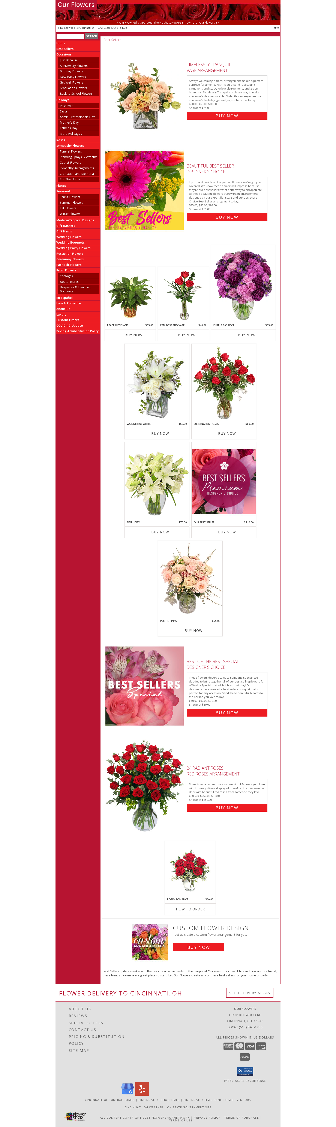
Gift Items (64, 231)
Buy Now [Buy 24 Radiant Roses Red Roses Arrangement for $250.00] (227, 808)
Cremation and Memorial (77, 174)
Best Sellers (65, 49)
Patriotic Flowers (68, 265)
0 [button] (276, 27)
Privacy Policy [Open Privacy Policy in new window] (207, 1118)
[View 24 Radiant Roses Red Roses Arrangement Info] (144, 787)
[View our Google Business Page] (127, 1095)
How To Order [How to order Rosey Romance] (190, 909)
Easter (64, 111)
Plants (61, 186)
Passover (66, 106)
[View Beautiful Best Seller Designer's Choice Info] (144, 191)
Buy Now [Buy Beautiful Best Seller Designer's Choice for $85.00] (227, 217)
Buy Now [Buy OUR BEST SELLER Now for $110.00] (227, 532)
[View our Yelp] (142, 1095)
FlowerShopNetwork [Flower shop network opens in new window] (171, 1118)
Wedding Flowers (68, 237)
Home (60, 43)
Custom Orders (67, 320)
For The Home (70, 179)
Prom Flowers (66, 270)
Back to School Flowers (76, 93)
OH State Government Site (189, 1107)
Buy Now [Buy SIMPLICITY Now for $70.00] (160, 532)
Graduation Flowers (73, 88)
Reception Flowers (69, 253)
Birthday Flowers (71, 71)
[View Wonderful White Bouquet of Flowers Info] (157, 383)
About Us (63, 309)
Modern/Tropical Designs (75, 220)
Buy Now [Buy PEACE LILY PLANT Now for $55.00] (133, 335)
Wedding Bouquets (70, 242)
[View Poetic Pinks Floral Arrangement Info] (190, 580)
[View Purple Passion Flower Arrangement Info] (243, 284)
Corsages (66, 276)
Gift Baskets (65, 226)
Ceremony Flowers (70, 259)
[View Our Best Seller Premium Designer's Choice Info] (224, 481)
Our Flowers (76, 4)
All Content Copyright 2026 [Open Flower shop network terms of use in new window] (125, 1118)
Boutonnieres (69, 282)
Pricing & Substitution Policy (77, 331)
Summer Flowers (71, 203)
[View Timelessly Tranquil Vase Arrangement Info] (144, 89)
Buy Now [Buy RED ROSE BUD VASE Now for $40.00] (187, 335)
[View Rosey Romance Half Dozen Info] (190, 869)
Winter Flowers (70, 214)
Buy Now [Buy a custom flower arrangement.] (198, 947)
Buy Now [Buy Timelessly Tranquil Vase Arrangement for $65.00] (227, 116)
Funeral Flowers (71, 151)
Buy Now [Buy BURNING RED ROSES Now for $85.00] (227, 433)
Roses (60, 140)
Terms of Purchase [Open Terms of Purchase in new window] (241, 1118)
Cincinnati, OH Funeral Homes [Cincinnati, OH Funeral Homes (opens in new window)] (110, 1100)
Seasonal (63, 191)
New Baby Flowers (73, 77)
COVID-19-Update (69, 325)
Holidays (62, 100)
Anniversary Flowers (74, 66)
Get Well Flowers (71, 82)
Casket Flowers (70, 162)
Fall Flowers (68, 208)
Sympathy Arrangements (77, 168)
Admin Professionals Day (77, 117)
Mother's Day (69, 122)
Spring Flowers (70, 197)
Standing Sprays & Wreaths (79, 157)
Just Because (69, 60)
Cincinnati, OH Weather (144, 1107)
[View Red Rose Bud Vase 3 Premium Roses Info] (183, 295)
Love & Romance (68, 303)
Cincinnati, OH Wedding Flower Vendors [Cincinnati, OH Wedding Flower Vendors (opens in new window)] (217, 1100)
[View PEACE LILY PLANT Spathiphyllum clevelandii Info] (130, 295)
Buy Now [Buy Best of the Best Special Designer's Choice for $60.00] (227, 712)
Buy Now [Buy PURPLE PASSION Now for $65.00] (247, 335)
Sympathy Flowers (70, 146)
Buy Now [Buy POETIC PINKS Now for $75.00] (193, 630)
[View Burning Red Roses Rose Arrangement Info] (224, 383)
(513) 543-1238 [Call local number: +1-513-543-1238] (119, 27)
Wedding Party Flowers (73, 248)
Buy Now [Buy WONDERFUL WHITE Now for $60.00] (160, 433)
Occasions (63, 54)
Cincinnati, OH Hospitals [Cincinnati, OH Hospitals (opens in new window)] (159, 1100)
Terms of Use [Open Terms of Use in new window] (181, 1120)
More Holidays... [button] (71, 134)
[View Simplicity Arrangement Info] (157, 481)
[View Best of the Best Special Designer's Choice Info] (144, 686)
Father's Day (68, 128)
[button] (245, 1071)
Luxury (61, 314)
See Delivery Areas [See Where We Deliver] (249, 992)
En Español (64, 298)
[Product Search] (70, 36)
